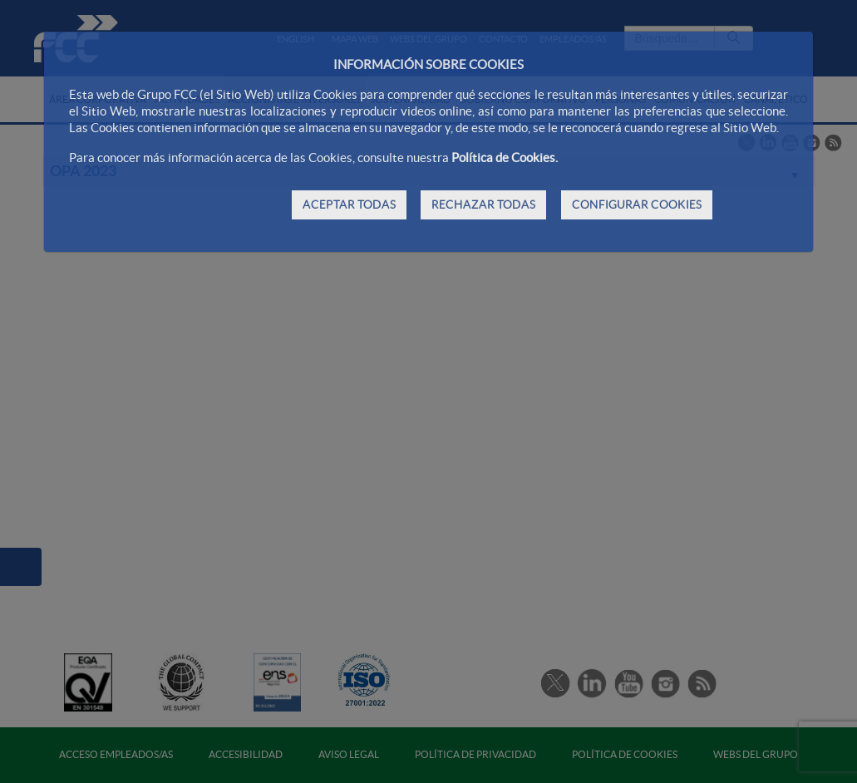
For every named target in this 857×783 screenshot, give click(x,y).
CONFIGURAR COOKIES (637, 204)
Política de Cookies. (504, 157)
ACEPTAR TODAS (349, 204)
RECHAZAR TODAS (483, 204)
